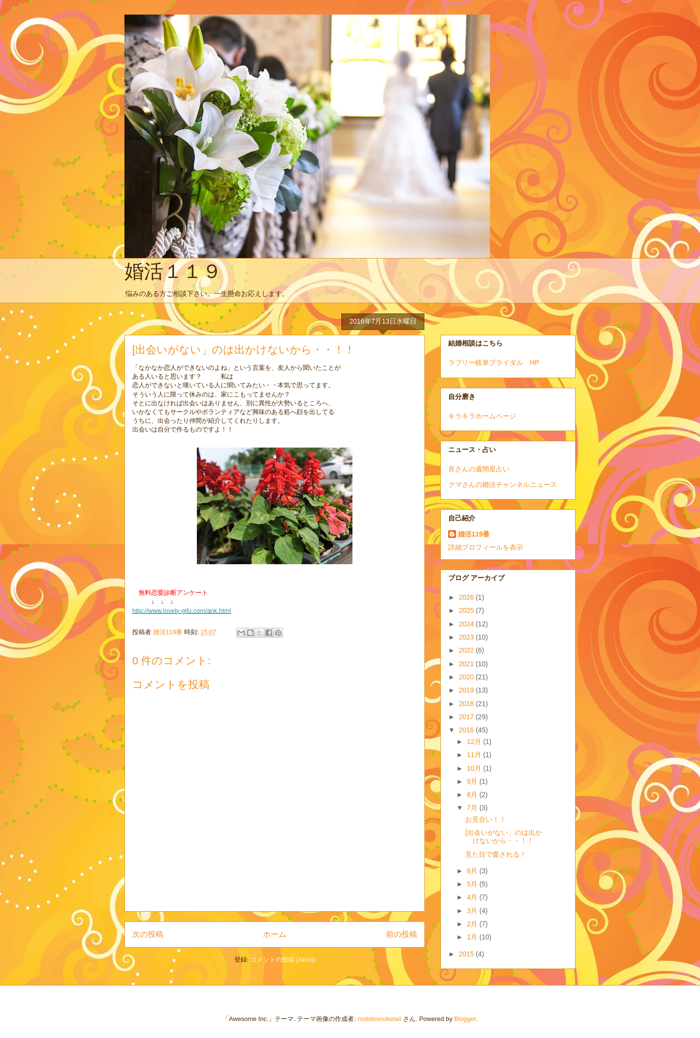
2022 (467, 650)
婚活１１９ (173, 271)
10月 (475, 768)
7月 (473, 808)
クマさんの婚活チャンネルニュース (502, 484)
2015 (467, 954)
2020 (467, 677)
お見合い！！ (485, 819)
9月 (473, 781)
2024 (467, 624)
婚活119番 (474, 534)
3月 (473, 911)
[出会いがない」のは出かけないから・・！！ (503, 837)
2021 (467, 664)
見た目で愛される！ (495, 854)
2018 (467, 704)
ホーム (274, 934)
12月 (475, 741)
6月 (473, 871)
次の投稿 (147, 934)
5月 (473, 884)
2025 (467, 610)
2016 (467, 730)
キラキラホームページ (482, 416)
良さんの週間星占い (478, 469)
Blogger (464, 1018)
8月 (473, 794)
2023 (467, 637)
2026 (467, 597)
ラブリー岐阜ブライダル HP (493, 362)
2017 (467, 717)
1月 (473, 937)
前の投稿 (401, 934)
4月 (473, 897)
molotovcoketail (380, 1018)
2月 (473, 924)
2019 (467, 690)
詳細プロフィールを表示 (485, 547)
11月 (475, 755)
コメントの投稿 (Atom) (282, 959)
